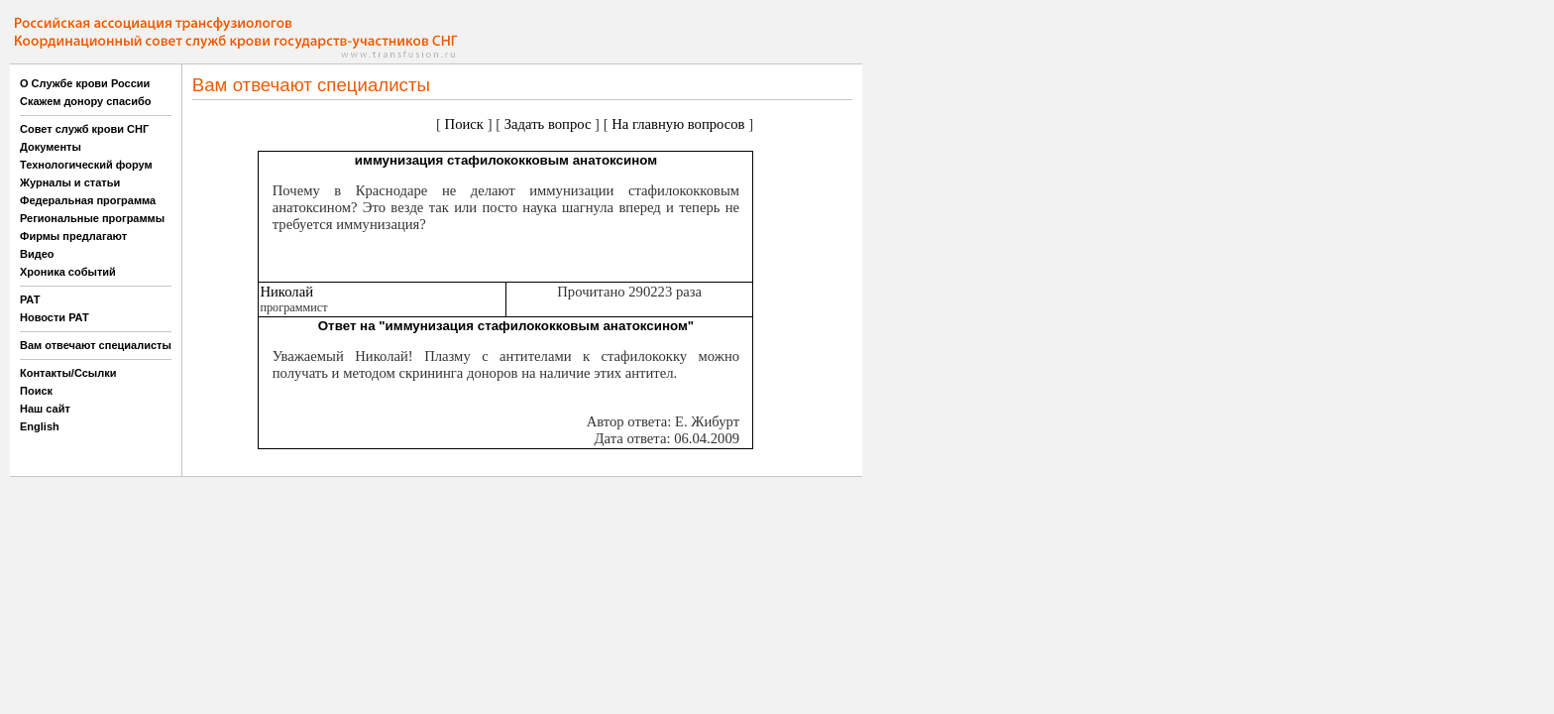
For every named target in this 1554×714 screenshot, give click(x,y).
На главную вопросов (677, 124)
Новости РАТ (54, 317)
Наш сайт (45, 409)
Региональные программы (92, 218)
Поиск (36, 391)
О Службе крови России (85, 83)
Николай (286, 291)
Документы (50, 147)
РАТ (30, 299)
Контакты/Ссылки (68, 373)
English (39, 426)
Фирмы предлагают (73, 236)
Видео (37, 254)
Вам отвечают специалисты (95, 345)
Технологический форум (86, 165)
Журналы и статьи (70, 182)
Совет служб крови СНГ (84, 129)
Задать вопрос (548, 124)
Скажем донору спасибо (85, 101)
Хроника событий (68, 272)
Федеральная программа (88, 200)
